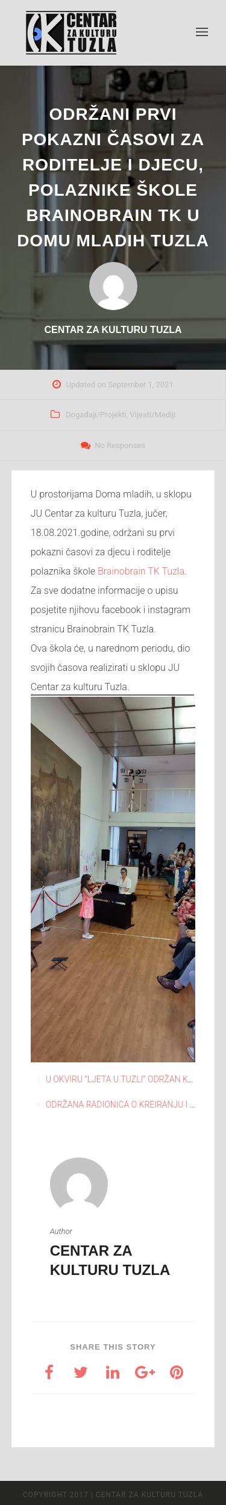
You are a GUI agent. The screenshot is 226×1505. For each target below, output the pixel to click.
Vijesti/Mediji (153, 414)
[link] (141, 571)
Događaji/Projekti (96, 414)
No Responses (120, 445)
